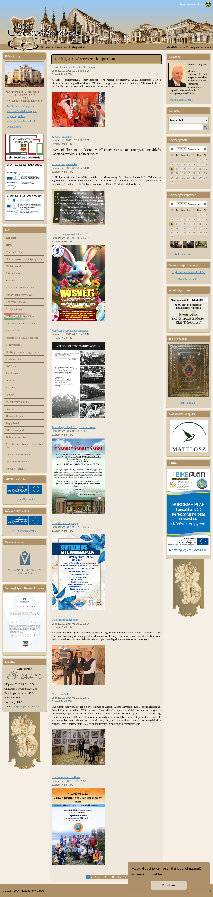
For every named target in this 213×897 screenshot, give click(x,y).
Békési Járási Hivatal (17, 437)
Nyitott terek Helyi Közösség (23, 337)
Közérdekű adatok (17, 301)
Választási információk (20, 316)
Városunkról (14, 252)
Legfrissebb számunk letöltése (188, 272)
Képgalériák (13, 423)
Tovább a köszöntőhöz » (180, 99)
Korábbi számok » (188, 279)
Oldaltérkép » (14, 126)
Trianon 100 (14, 359)
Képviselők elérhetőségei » (22, 111)
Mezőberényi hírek (17, 401)
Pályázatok (13, 373)
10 (172, 169)
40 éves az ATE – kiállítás (66, 777)
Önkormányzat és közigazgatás (24, 259)
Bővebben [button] (156, 874)
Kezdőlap (45, 47)
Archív (11, 387)
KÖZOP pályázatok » (24, 530)
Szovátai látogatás (62, 136)
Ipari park (12, 330)
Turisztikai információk (20, 294)
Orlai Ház (11, 380)
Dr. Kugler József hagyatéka (22, 352)
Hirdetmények (15, 266)
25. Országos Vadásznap (20, 323)
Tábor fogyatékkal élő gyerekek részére (74, 427)
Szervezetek (14, 280)
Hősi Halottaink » (188, 402)
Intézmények (14, 273)
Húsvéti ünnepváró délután (67, 234)
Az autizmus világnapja (65, 523)
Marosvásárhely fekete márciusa (70, 330)
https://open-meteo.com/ (27, 706)
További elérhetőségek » (20, 106)
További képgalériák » (180, 253)
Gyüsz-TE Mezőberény (19, 454)
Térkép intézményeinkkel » (22, 121)
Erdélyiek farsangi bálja (65, 619)
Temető (11, 394)
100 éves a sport (15, 430)
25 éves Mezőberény (17, 461)
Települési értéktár (16, 468)
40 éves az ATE (60, 694)
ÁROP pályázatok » (24, 499)
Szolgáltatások (15, 309)
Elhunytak (197, 300)
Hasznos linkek (14, 415)
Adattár (10, 408)
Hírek (9, 244)
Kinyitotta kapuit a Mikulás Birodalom (73, 66)
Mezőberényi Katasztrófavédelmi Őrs (24, 445)
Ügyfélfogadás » (16, 116)
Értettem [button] (168, 885)
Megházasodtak (179, 300)
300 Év (11, 366)
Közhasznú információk (20, 287)
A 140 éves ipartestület (64, 164)
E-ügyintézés (14, 344)
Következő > (119, 877)
